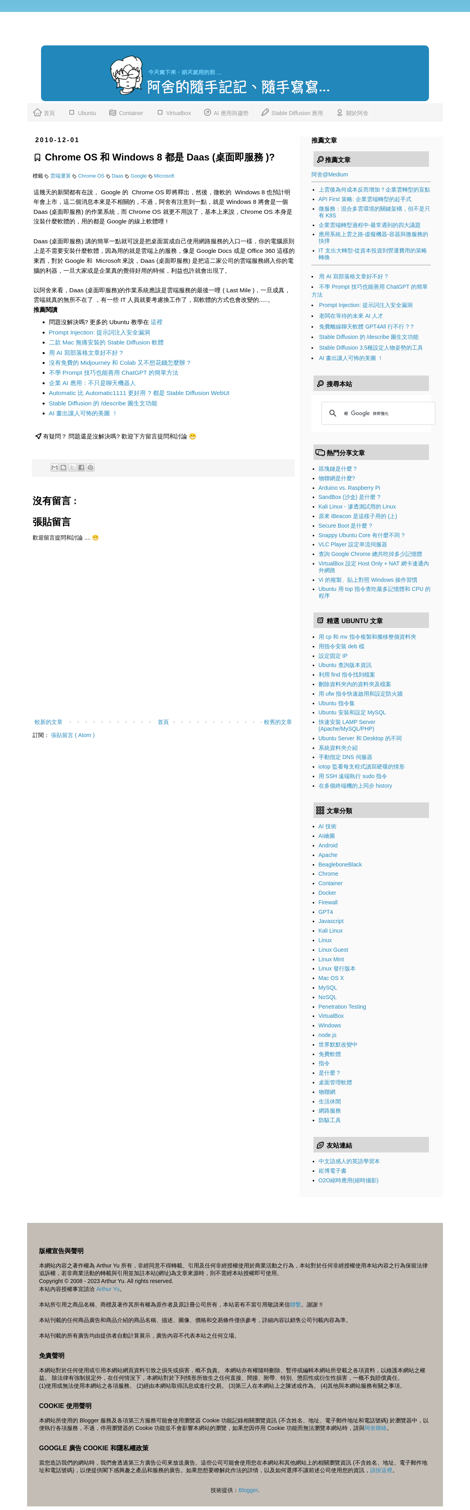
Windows (330, 1025)
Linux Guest (334, 950)
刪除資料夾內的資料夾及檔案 (355, 684)
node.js (328, 1035)
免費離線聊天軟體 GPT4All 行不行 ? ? (366, 326)
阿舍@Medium (329, 174)
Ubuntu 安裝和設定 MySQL (352, 712)
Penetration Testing (342, 1006)
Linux (325, 940)
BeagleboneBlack (340, 864)
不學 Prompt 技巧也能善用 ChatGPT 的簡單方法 (114, 372)
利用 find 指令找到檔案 (347, 674)
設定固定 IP (333, 656)
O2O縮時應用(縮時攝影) (349, 1180)
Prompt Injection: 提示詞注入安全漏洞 (100, 332)
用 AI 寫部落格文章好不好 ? (86, 352)
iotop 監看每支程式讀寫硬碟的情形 (362, 766)
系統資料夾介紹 (338, 748)
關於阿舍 (351, 111)
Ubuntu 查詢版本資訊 (345, 665)
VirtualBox (331, 1016)
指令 (324, 1063)
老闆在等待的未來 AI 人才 (351, 316)
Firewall (328, 902)
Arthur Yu (107, 1289)
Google (139, 176)
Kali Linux (331, 930)
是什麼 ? (329, 1073)
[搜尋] (377, 413)
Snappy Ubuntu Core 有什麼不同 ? (362, 535)
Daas (118, 176)
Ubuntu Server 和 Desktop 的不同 (360, 738)
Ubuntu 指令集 (337, 703)
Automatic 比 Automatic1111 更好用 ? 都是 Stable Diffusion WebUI (139, 392)
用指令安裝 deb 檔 (341, 646)
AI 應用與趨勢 (225, 111)
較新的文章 (49, 722)
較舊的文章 (278, 722)
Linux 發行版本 (337, 968)
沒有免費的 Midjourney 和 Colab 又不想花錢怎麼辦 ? (119, 362)
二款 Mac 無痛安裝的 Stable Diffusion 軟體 (106, 342)
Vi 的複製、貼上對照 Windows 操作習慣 (368, 580)
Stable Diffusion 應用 (291, 111)
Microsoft (164, 176)
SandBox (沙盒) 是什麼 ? (350, 497)
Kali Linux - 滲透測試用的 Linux (357, 506)
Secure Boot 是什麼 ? (345, 525)
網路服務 (330, 1110)
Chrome (329, 873)
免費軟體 (330, 1054)
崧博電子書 (333, 1171)
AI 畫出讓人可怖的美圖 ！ (83, 413)
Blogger (248, 1490)
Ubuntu (81, 111)
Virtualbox (173, 111)
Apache (328, 855)
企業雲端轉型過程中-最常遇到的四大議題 (370, 225)
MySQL (328, 987)
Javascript (331, 921)
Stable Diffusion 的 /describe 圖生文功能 (103, 403)
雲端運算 (61, 176)
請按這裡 (381, 1470)
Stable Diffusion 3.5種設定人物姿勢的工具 (371, 347)
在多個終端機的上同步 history (355, 785)
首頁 (44, 111)
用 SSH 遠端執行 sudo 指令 (353, 776)
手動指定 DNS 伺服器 (345, 757)
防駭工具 (330, 1120)
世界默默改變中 (338, 1044)
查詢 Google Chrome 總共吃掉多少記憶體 (371, 554)
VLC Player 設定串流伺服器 (353, 544)
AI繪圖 (327, 836)
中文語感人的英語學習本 (349, 1161)
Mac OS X (331, 978)
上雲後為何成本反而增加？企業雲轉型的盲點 (374, 189)
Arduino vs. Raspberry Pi (349, 488)
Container (125, 111)
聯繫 (295, 1304)
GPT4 (326, 912)
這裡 (157, 322)
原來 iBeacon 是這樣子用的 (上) (358, 516)
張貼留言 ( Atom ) (73, 735)
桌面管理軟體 (335, 1082)
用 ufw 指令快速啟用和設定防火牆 (361, 693)
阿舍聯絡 (375, 1428)
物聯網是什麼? (337, 478)
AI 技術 (328, 826)
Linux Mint (331, 959)
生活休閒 (330, 1101)
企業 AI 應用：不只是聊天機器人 (92, 382)
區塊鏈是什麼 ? (338, 469)
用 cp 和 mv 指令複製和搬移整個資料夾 (367, 637)
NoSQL (328, 997)
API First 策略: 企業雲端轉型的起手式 (365, 199)
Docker (327, 893)
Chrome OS (92, 176)
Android (328, 845)
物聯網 (327, 1092)
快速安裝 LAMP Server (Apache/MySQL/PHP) (347, 725)
